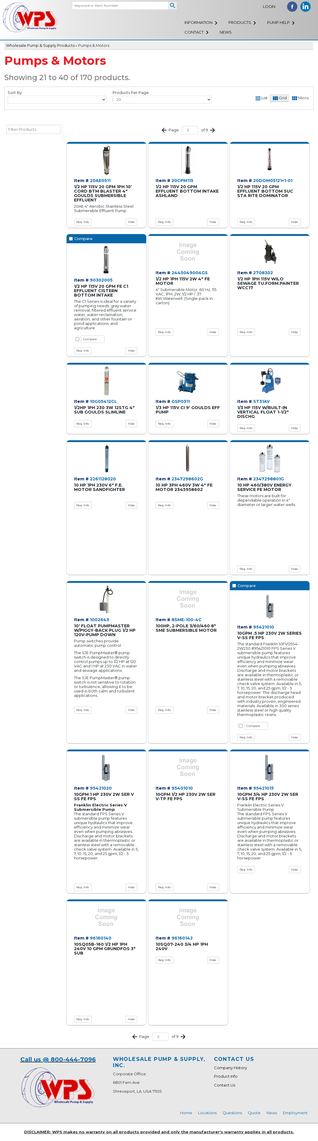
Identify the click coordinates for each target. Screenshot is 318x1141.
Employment (295, 1112)
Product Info (226, 1076)
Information (198, 22)
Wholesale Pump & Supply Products (40, 45)
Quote (254, 1112)
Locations (207, 1112)
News (226, 32)
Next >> (212, 130)
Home (186, 1112)
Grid (283, 98)
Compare (90, 339)
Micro (303, 98)
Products (239, 22)
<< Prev (164, 130)
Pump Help (278, 22)
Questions (232, 1112)
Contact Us (224, 1085)
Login (269, 6)
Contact (194, 32)
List (264, 98)
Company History (230, 1067)
